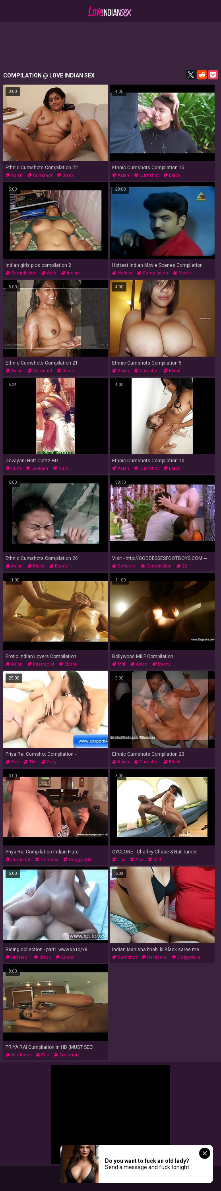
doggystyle (77, 859)
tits (30, 761)
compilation (21, 273)
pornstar (46, 859)
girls (60, 468)
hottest (122, 273)
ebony (58, 566)
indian (70, 273)
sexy (48, 761)
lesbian (37, 468)
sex (12, 761)
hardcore (154, 957)
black (65, 175)
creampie (67, 1055)
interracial (40, 664)
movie (182, 273)
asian (14, 175)
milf (119, 664)
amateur (17, 957)
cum (13, 468)
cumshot (39, 175)
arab (48, 273)
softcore (124, 566)
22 (181, 566)
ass (136, 859)
